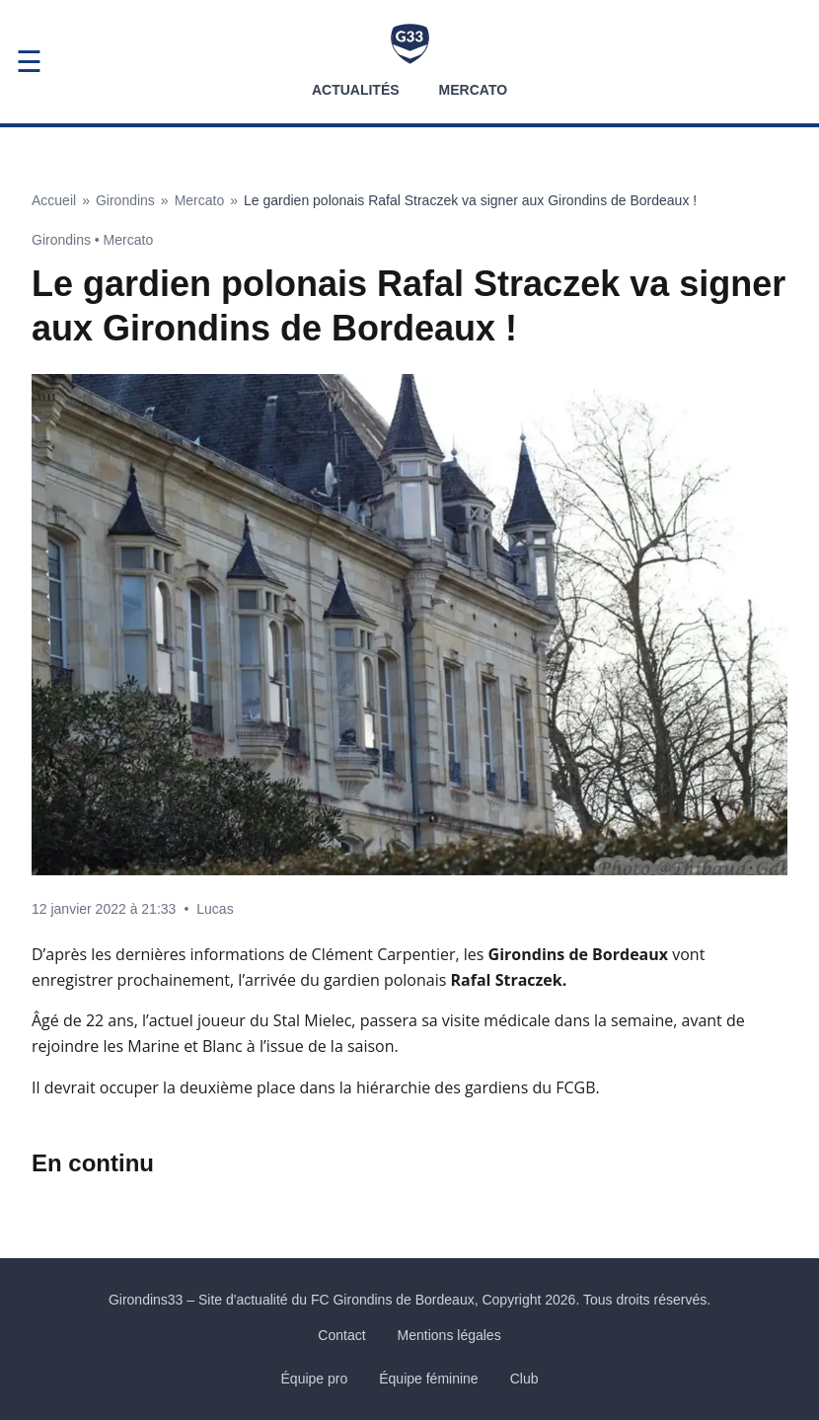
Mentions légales (449, 1335)
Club (524, 1378)
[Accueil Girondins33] (410, 44)
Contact (341, 1335)
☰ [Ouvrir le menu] (29, 61)
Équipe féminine (428, 1378)
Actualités (356, 90)
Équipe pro (314, 1378)
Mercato (473, 90)
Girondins (125, 200)
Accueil (54, 200)
